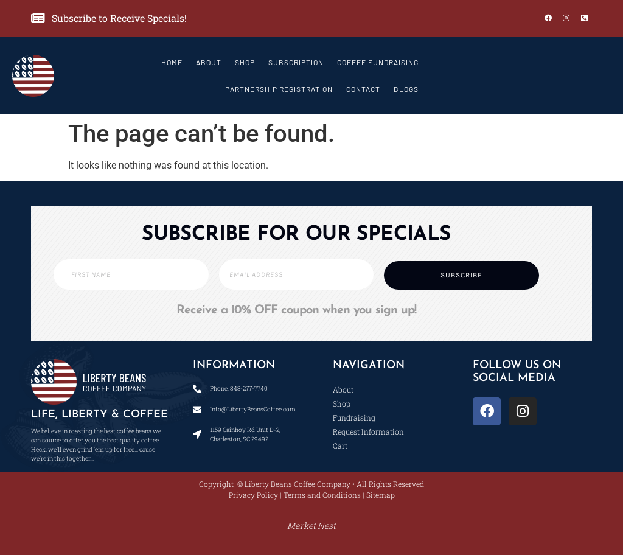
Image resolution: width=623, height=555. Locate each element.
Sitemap (380, 495)
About (208, 62)
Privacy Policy (253, 495)
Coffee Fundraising (378, 62)
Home (172, 62)
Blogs (406, 89)
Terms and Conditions (322, 495)
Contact (363, 89)
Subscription (296, 62)
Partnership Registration (279, 89)
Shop (245, 62)
